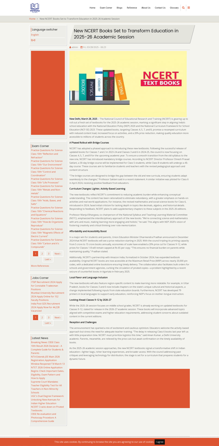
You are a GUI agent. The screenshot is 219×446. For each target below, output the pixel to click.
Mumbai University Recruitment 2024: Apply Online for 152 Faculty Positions (47, 296)
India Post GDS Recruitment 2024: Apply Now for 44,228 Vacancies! (45, 307)
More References (40, 265)
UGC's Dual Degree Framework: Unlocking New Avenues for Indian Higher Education (47, 399)
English (35, 34)
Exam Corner (106, 7)
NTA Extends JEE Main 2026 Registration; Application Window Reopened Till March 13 (48, 360)
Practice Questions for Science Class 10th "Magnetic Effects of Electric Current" (47, 232)
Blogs (119, 7)
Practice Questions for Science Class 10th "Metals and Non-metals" (47, 190)
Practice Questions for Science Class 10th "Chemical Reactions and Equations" (47, 211)
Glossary (174, 7)
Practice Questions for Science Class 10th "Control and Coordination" (47, 172)
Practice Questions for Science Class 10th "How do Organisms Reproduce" (47, 222)
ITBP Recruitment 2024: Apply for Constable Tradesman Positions (46, 286)
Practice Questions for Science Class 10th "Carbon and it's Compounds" (47, 243)
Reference (132, 7)
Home (92, 7)
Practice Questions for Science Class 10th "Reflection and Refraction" (47, 154)
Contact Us (160, 7)
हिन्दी (33, 40)
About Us (145, 7)
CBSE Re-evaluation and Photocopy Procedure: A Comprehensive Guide (43, 417)
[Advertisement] (130, 388)
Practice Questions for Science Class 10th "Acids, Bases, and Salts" (47, 200)
